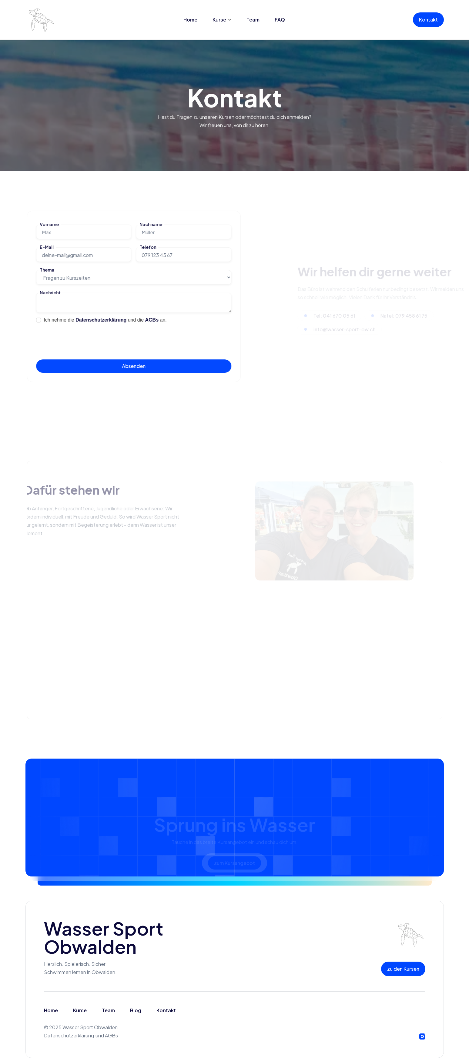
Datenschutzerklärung (101, 319)
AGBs (151, 319)
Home (190, 19)
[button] (222, 19)
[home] (40, 20)
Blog (135, 1010)
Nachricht (49, 292)
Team (253, 19)
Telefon (147, 247)
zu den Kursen (403, 969)
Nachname (150, 224)
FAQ (280, 19)
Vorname (49, 224)
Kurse (80, 1010)
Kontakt (428, 19)
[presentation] (82, 338)
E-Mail (46, 247)
